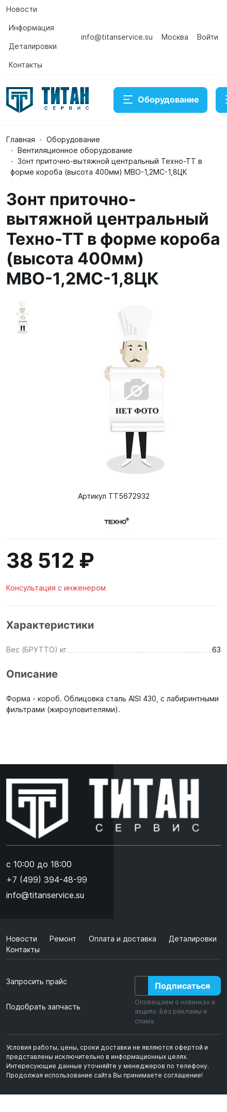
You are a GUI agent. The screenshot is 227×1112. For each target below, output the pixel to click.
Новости (21, 9)
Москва (174, 36)
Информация (31, 27)
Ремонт (64, 938)
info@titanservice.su (117, 36)
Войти (207, 36)
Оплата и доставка (123, 938)
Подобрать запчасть (43, 1006)
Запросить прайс (36, 981)
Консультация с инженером (56, 587)
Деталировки (33, 46)
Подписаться (182, 986)
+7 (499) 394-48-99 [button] (46, 879)
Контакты (25, 64)
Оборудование (160, 100)
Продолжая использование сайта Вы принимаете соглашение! (104, 1075)
